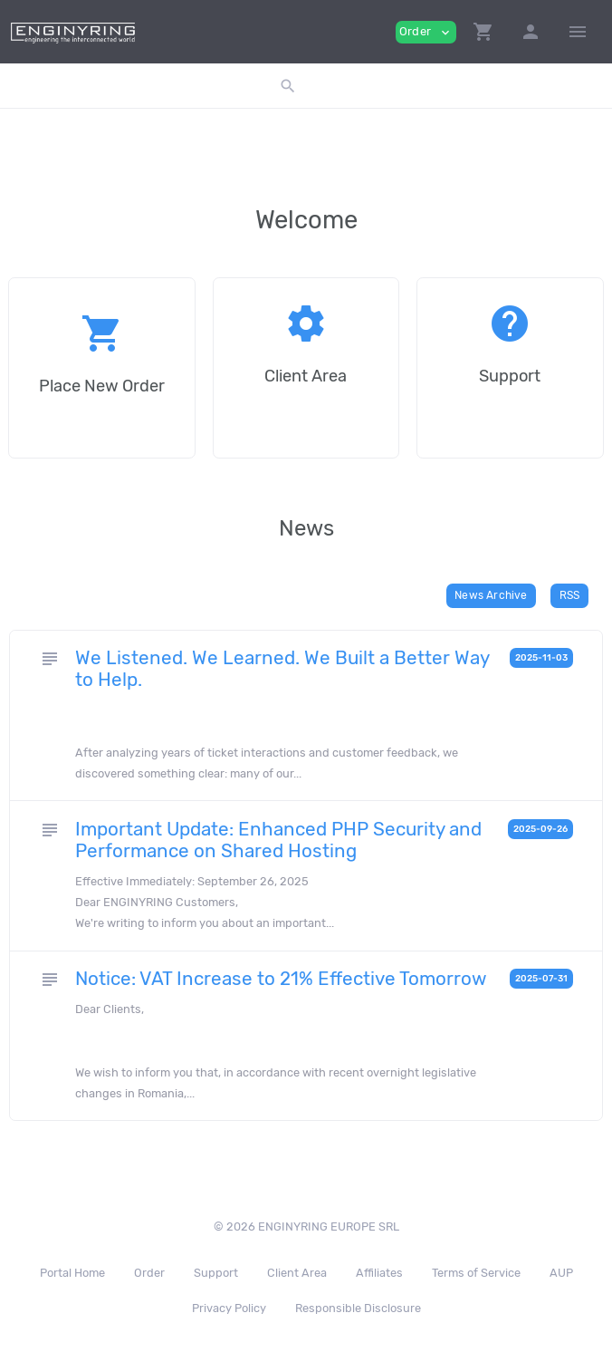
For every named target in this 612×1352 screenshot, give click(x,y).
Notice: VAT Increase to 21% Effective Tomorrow (281, 979)
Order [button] (426, 32)
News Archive (490, 595)
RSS (569, 595)
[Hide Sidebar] (577, 32)
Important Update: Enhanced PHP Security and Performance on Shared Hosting (278, 840)
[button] (483, 32)
